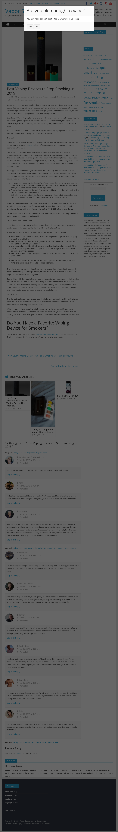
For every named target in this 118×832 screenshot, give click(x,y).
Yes (30, 26)
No (37, 26)
